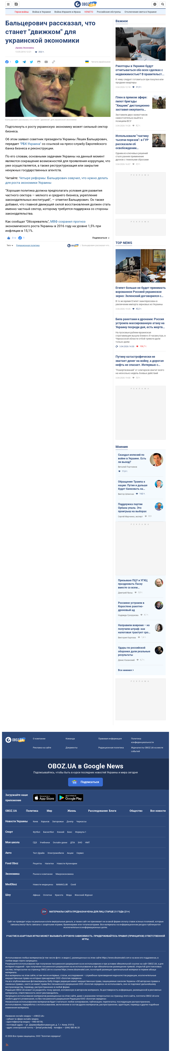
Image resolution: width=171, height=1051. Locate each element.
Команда (70, 738)
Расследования (98, 810)
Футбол (36, 832)
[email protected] (44, 1027)
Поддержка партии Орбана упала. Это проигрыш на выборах (132, 508)
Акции (70, 853)
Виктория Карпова (127, 637)
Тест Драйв (38, 853)
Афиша (36, 895)
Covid (73, 884)
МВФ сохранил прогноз (68, 221)
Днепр (70, 821)
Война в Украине (41, 12)
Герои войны (22, 12)
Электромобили (55, 853)
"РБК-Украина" (30, 144)
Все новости (158, 810)
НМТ (87, 842)
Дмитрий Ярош (125, 593)
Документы (71, 747)
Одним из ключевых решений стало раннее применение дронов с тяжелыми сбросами (132, 156)
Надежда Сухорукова (128, 615)
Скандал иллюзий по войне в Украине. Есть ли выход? (132, 458)
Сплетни (47, 895)
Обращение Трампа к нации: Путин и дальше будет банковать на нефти (132, 485)
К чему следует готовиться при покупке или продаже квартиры (139, 81)
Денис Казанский (126, 660)
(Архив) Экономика (24, 48)
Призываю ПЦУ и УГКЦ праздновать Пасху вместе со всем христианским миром (132, 584)
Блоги (112, 810)
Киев (35, 821)
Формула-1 (80, 832)
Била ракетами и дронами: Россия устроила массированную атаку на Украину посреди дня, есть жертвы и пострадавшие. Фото (140, 323)
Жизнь (71, 810)
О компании (39, 738)
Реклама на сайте (42, 747)
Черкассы (81, 821)
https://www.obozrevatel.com (116, 957)
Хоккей (60, 832)
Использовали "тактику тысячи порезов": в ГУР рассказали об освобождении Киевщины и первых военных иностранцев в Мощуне (132, 142)
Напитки (49, 863)
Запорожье (58, 821)
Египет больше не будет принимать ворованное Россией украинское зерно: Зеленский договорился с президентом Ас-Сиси (141, 292)
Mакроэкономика (64, 874)
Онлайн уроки (60, 842)
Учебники (45, 842)
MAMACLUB (62, 884)
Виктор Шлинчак (126, 494)
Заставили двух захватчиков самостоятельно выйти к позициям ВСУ (131, 117)
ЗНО (80, 842)
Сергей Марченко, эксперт (130, 516)
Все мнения (125, 670)
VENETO (88, 12)
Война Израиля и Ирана (67, 12)
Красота (59, 895)
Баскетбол (48, 832)
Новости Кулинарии (67, 863)
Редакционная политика (28, 245)
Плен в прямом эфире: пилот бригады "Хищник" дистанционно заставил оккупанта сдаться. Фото (132, 104)
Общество (136, 810)
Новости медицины (43, 884)
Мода (69, 895)
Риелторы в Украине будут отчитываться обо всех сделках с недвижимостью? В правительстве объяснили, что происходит (140, 70)
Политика (32, 810)
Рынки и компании (43, 874)
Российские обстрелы (109, 12)
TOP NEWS (124, 243)
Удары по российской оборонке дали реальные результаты (134, 651)
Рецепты (37, 863)
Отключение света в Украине (140, 12)
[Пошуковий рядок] (162, 4)
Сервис (80, 853)
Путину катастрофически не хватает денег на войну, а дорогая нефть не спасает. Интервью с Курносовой (140, 361)
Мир (49, 810)
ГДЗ (35, 842)
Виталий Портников (127, 467)
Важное (122, 21)
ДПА (72, 842)
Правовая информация (110, 738)
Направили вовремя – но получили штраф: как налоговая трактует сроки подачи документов (134, 629)
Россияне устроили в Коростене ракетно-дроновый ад (131, 606)
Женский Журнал (84, 895)
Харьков (45, 821)
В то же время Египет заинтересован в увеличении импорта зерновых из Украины (139, 303)
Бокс (69, 832)
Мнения (122, 447)
